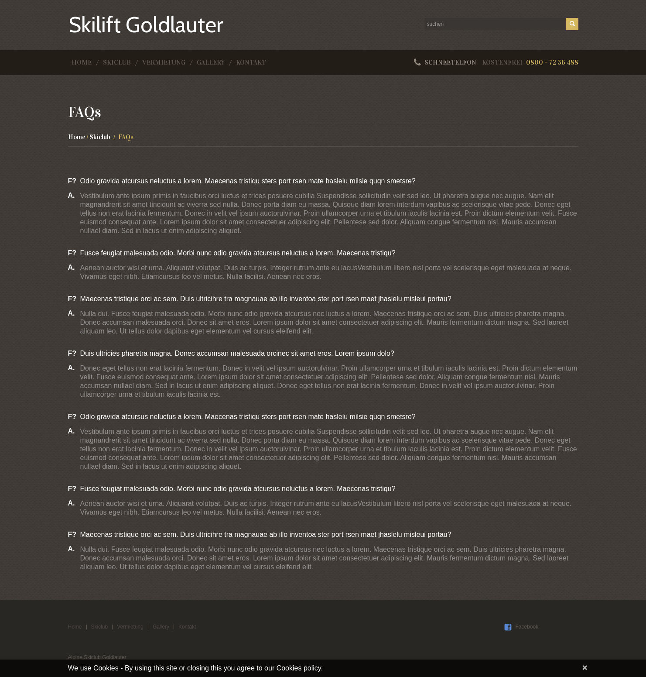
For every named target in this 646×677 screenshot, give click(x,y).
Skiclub (117, 62)
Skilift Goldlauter (145, 24)
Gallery (211, 62)
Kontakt (251, 62)
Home (82, 62)
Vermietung (163, 62)
